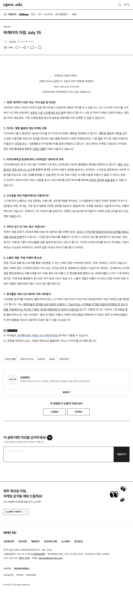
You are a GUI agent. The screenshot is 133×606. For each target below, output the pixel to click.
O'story (24, 14)
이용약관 (7, 568)
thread (19, 575)
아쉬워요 (78, 412)
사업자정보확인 (39, 554)
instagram (8, 575)
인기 (40, 14)
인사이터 (48, 14)
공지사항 (22, 541)
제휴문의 (35, 541)
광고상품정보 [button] (61, 14)
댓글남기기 (121, 454)
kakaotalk (31, 575)
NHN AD (9, 533)
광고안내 (78, 541)
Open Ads (12, 5)
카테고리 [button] (9, 14)
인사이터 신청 (50, 541)
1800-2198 (24, 558)
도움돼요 (54, 412)
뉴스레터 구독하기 (16, 511)
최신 (33, 14)
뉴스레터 (65, 541)
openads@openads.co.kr (50, 558)
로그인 (127, 4)
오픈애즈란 (8, 541)
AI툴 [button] (74, 14)
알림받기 (66, 392)
